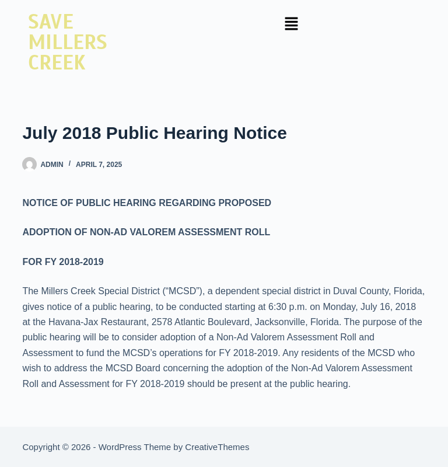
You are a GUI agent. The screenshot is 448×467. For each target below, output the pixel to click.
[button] (291, 24)
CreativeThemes (217, 447)
